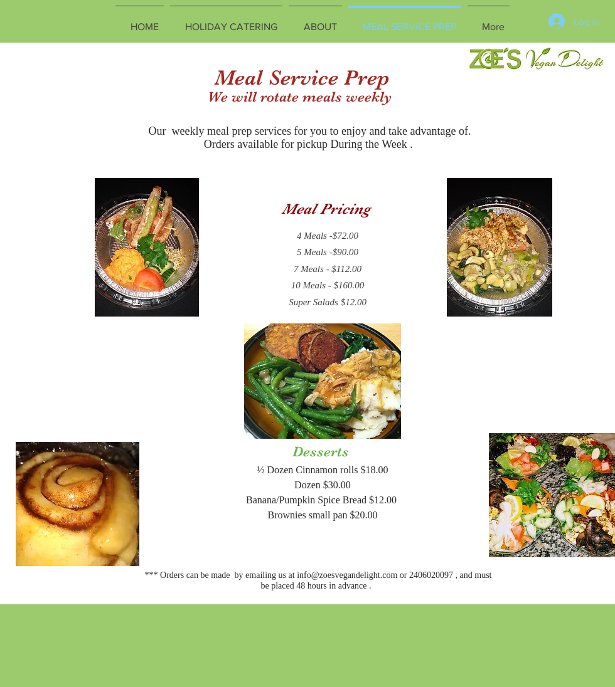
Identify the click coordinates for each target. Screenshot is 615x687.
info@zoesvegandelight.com (347, 575)
